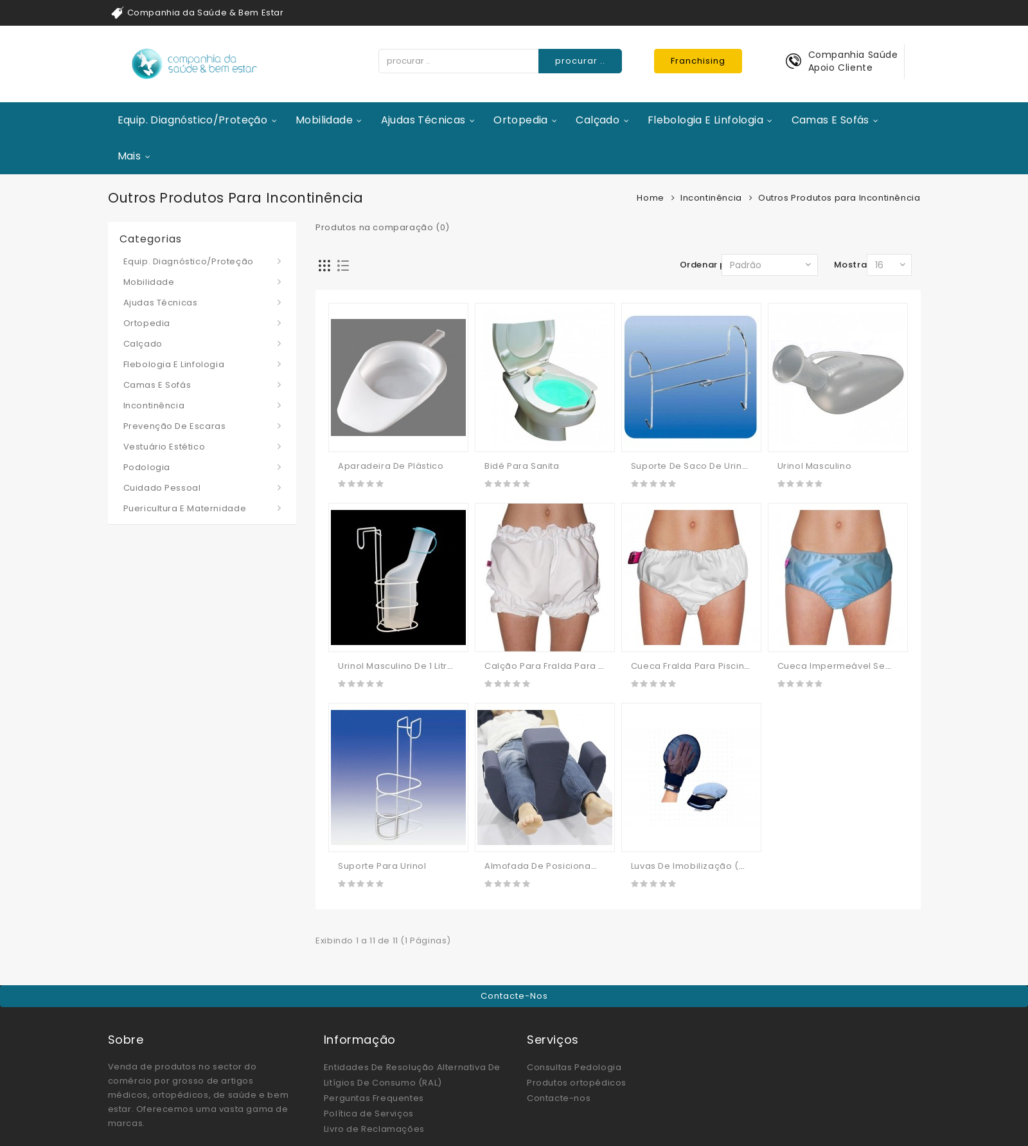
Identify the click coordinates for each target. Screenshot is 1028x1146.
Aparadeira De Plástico (390, 466)
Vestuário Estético (164, 447)
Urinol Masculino (814, 466)
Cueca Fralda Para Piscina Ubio (702, 666)
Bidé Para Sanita (522, 466)
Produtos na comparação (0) (382, 227)
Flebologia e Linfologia (705, 120)
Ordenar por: (709, 265)
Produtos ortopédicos (576, 1083)
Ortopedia (520, 120)
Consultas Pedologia (574, 1067)
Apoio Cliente (840, 67)
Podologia (146, 467)
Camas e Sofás (830, 120)
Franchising (698, 61)
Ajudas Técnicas (423, 120)
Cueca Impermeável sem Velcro (851, 666)
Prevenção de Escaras (174, 426)
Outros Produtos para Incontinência (839, 198)
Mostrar (852, 265)
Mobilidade (324, 120)
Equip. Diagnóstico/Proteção (193, 120)
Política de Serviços (369, 1113)
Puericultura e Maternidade (185, 508)
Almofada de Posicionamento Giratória (573, 866)
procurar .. (580, 61)
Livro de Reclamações (374, 1129)
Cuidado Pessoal (162, 488)
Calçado (597, 120)
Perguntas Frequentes (374, 1098)
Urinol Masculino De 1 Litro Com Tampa (424, 666)
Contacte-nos (514, 996)
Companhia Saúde (853, 54)
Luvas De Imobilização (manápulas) (712, 866)
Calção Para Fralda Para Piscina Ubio (569, 666)
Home (650, 198)
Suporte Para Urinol (382, 866)
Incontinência (711, 198)
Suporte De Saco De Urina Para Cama (716, 466)
